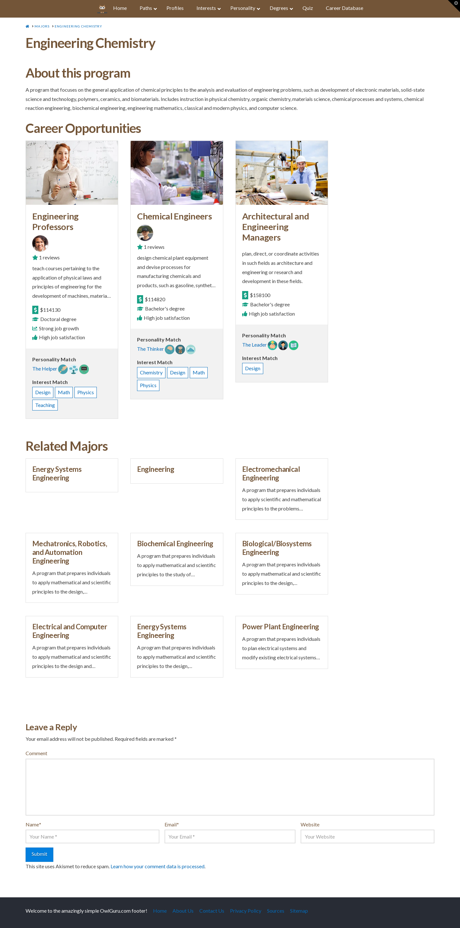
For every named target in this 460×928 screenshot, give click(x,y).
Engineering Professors (55, 221)
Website (310, 824)
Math (64, 392)
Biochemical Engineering (175, 543)
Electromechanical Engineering (271, 473)
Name (33, 824)
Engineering (155, 469)
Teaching (45, 405)
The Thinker (150, 349)
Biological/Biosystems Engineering (277, 547)
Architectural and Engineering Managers (275, 226)
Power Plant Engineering (280, 626)
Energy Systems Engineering (56, 473)
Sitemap (299, 911)
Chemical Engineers (174, 216)
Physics (85, 392)
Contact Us (211, 911)
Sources (275, 911)
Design (42, 392)
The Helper (44, 368)
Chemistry (151, 372)
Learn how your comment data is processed (157, 866)
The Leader (254, 344)
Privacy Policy (245, 911)
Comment (36, 753)
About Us (183, 911)
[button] (454, 6)
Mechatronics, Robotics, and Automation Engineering (69, 552)
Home (160, 911)
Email (172, 824)
